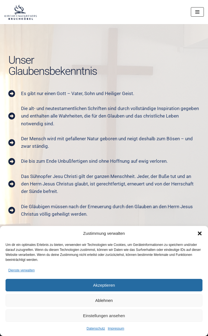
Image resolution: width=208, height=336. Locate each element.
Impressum (116, 328)
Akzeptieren (104, 285)
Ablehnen (104, 300)
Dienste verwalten (21, 270)
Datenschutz (96, 328)
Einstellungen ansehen (104, 315)
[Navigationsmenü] (197, 12)
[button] (199, 233)
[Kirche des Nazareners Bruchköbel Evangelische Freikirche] (20, 12)
